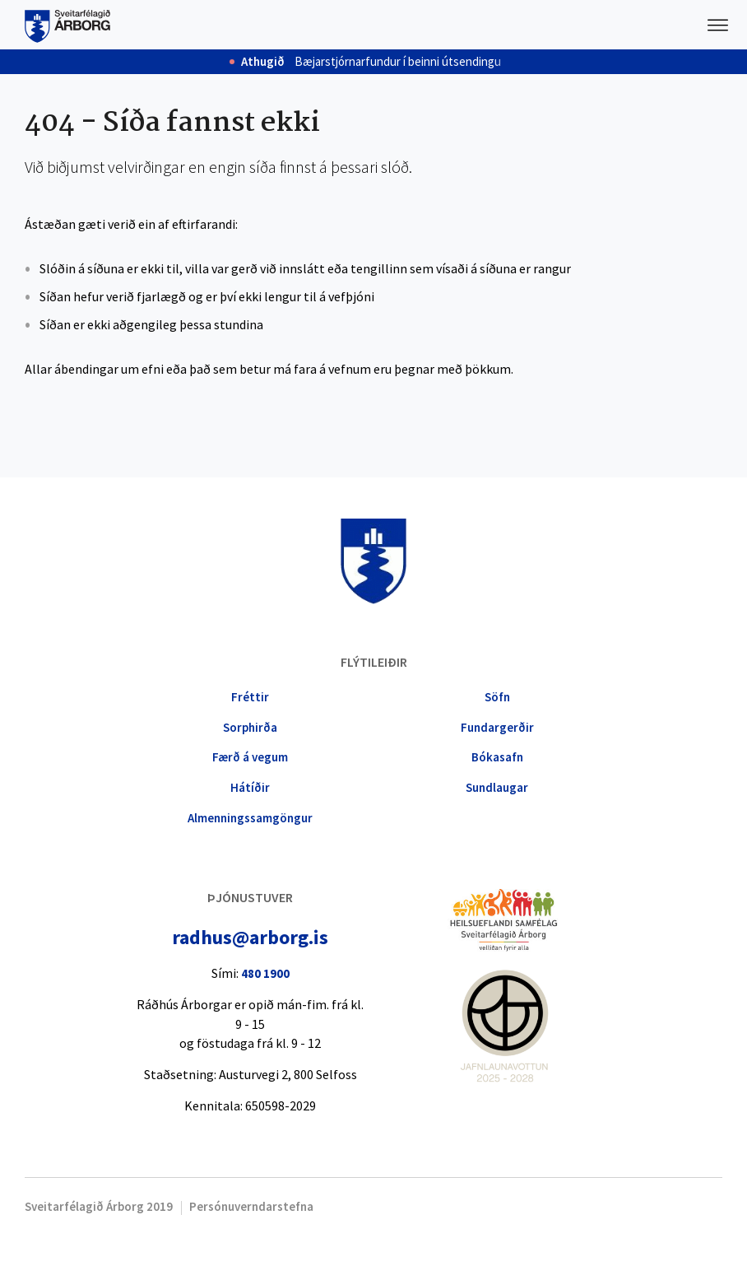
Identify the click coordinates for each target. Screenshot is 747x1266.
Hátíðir (250, 787)
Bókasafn (497, 757)
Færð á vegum (250, 757)
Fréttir (250, 697)
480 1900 (265, 973)
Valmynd (718, 24)
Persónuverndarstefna (251, 1206)
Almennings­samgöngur (250, 818)
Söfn (497, 697)
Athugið (263, 61)
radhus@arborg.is (250, 937)
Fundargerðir (497, 727)
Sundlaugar (497, 787)
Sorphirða (250, 727)
